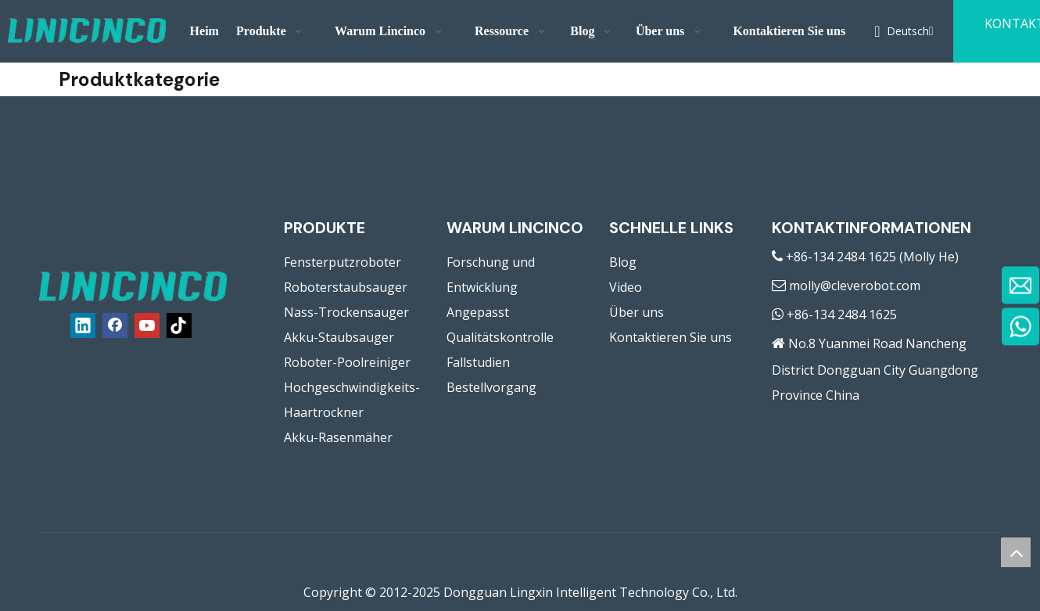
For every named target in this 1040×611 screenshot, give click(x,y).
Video (625, 287)
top (1016, 552)
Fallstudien (478, 362)
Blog (623, 262)
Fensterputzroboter (342, 262)
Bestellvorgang (491, 387)
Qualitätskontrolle (500, 337)
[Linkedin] (82, 325)
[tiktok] (179, 325)
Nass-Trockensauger (346, 312)
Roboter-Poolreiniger (347, 362)
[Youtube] (147, 325)
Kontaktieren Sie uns (670, 337)
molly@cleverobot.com (854, 285)
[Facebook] (114, 325)
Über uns (636, 312)
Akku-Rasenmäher (338, 437)
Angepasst (477, 312)
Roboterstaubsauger (345, 287)
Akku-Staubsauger (339, 337)
